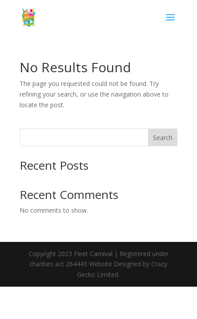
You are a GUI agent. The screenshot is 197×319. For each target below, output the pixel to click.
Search (163, 137)
